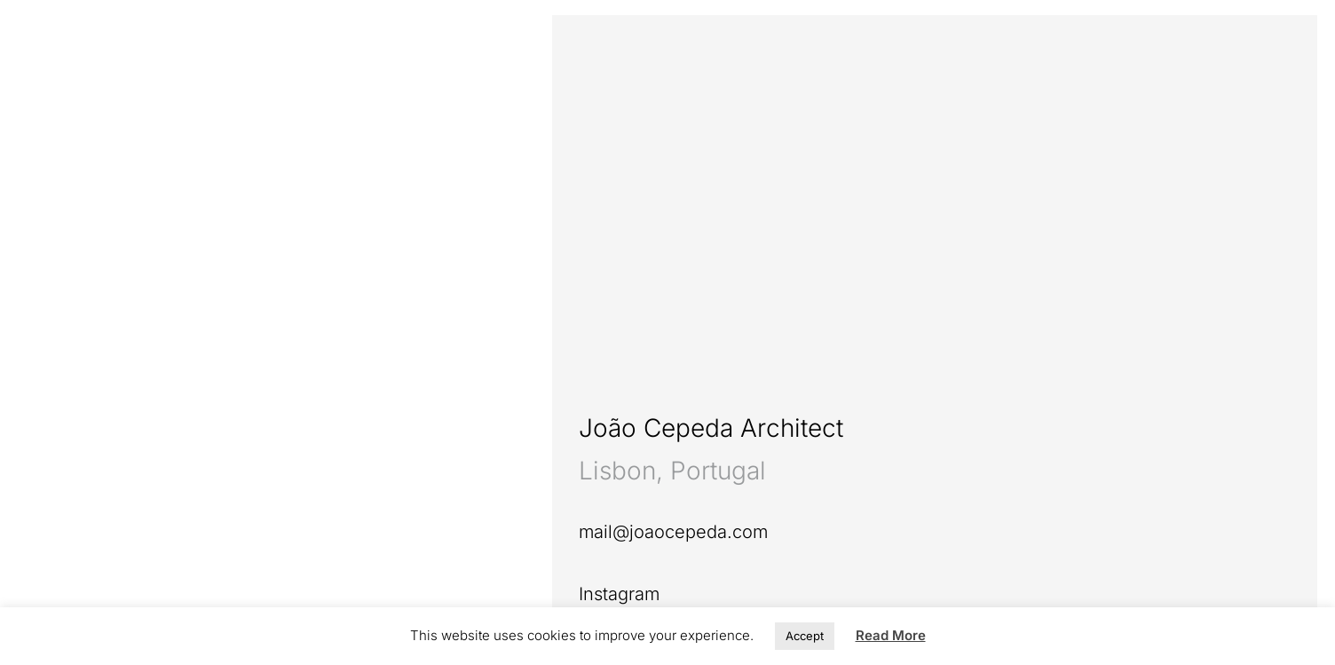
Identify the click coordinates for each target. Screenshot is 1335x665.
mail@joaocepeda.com (673, 531)
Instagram (619, 594)
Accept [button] (805, 636)
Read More (891, 635)
